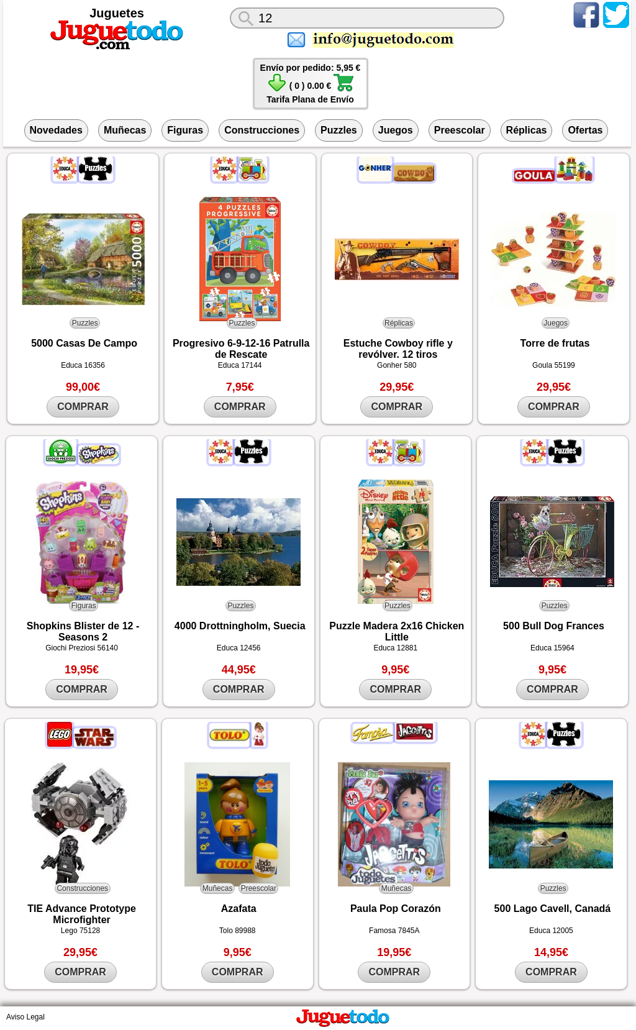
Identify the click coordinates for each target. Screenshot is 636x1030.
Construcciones (261, 130)
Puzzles (338, 130)
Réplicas (526, 130)
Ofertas (585, 130)
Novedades (56, 130)
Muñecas (125, 130)
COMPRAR (83, 406)
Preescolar (459, 130)
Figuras (185, 130)
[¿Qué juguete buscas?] (367, 18)
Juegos (395, 130)
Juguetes (116, 13)
